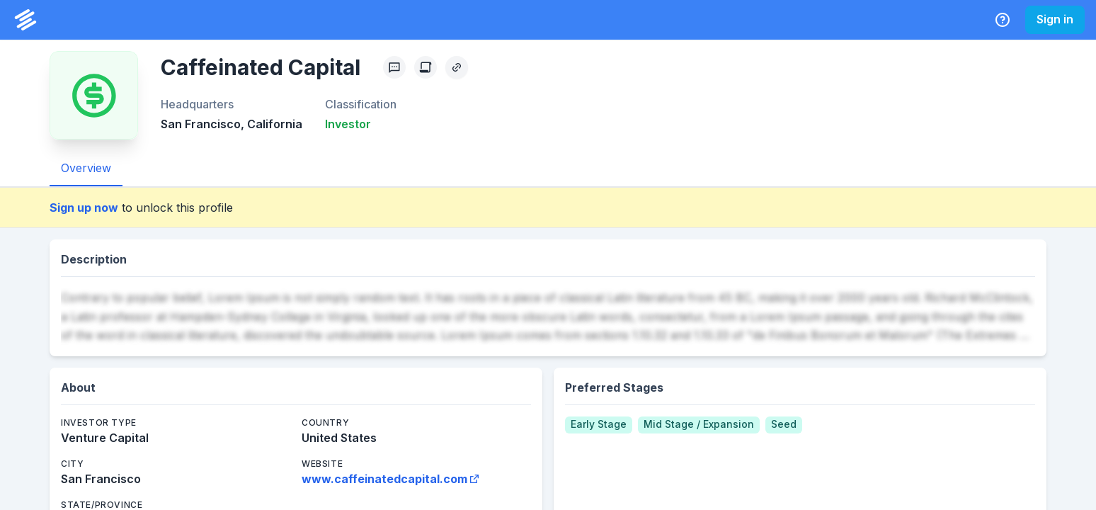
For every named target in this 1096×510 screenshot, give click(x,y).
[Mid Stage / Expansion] (699, 425)
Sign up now (84, 207)
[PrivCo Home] (25, 20)
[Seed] (783, 425)
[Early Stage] (598, 425)
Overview (86, 168)
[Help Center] (1002, 20)
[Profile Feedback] (394, 67)
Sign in (1055, 19)
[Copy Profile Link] (456, 67)
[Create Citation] (425, 67)
